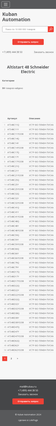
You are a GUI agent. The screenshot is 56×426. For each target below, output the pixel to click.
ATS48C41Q (13, 207)
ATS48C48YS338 (15, 230)
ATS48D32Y (13, 304)
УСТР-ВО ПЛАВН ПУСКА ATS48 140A (41, 138)
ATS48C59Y (13, 239)
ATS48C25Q (13, 180)
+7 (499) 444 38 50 (12, 52)
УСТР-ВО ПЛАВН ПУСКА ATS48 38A (41, 313)
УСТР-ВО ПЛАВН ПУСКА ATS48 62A (41, 340)
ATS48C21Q (13, 166)
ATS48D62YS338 (15, 350)
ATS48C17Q (13, 152)
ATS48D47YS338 (15, 336)
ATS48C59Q (13, 235)
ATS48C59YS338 (15, 244)
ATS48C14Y (13, 143)
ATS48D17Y (13, 276)
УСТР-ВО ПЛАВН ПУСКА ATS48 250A (41, 180)
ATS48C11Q (13, 124)
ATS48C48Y (13, 225)
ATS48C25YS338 (15, 189)
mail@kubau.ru (28, 386)
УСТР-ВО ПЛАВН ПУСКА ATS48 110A (41, 124)
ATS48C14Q (13, 138)
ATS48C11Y (13, 129)
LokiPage (33, 420)
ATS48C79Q (13, 262)
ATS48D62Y (13, 345)
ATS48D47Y (13, 331)
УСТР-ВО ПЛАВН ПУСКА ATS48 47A (41, 327)
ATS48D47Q (13, 327)
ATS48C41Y (13, 212)
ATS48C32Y (13, 198)
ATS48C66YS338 (15, 258)
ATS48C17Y (13, 157)
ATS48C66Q (13, 248)
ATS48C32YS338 (15, 203)
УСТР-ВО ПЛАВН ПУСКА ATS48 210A (41, 170)
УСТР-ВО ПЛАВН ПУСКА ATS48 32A (41, 299)
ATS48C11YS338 (15, 134)
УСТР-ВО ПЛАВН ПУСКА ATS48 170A (41, 152)
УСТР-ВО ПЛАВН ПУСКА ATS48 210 (41, 166)
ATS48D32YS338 (15, 308)
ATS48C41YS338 (15, 216)
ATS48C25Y (13, 184)
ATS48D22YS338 (15, 294)
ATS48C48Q (13, 221)
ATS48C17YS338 (15, 161)
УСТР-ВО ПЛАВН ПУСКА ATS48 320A (41, 193)
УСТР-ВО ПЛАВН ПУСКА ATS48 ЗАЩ (41, 134)
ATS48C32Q (13, 193)
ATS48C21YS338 (15, 175)
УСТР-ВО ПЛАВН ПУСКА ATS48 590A (41, 235)
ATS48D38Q (13, 313)
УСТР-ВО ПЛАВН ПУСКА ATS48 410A (41, 207)
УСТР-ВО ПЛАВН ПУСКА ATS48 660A (41, 248)
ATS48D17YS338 (15, 281)
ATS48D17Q (13, 271)
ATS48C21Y (13, 170)
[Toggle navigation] (5, 4)
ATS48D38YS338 (15, 322)
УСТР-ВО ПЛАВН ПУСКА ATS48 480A (41, 221)
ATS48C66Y (13, 253)
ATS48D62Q (13, 340)
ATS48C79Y (13, 267)
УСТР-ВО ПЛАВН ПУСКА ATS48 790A (41, 262)
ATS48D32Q (13, 299)
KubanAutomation (16, 17)
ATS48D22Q (13, 285)
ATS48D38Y (13, 317)
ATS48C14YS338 (15, 147)
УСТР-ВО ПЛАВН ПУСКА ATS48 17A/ (41, 271)
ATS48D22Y (13, 290)
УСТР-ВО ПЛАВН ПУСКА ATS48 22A (41, 285)
